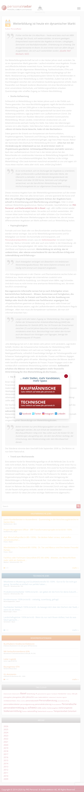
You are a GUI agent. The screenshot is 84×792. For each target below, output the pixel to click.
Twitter (36, 413)
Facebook (25, 413)
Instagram (48, 413)
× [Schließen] (66, 376)
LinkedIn (60, 413)
